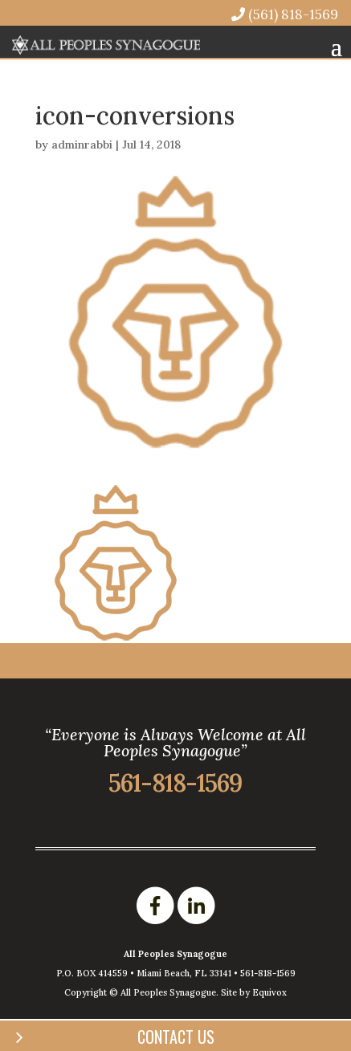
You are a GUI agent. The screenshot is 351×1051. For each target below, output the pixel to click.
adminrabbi (81, 144)
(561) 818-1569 (284, 14)
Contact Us (175, 1037)
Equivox (269, 992)
